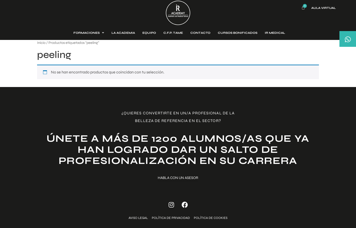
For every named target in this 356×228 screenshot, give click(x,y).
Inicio (41, 42)
